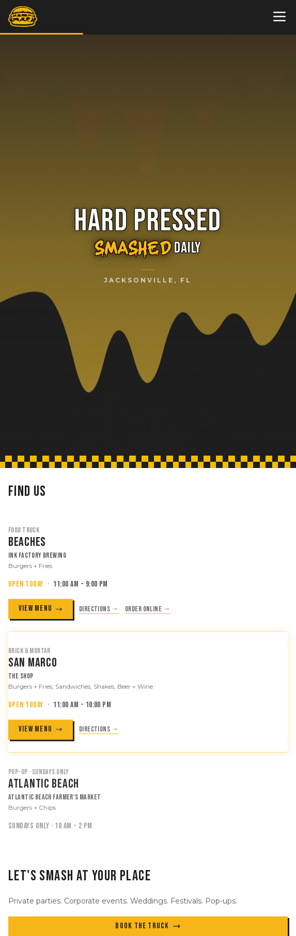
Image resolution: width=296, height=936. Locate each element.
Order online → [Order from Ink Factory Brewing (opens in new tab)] (147, 609)
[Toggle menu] (279, 16)
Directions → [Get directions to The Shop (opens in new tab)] (99, 731)
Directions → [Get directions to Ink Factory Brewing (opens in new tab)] (99, 609)
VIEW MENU (41, 609)
